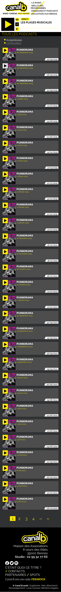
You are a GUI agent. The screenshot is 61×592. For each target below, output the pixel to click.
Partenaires (15, 574)
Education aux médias (44, 13)
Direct (25, 19)
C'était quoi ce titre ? (23, 567)
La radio (36, 2)
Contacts (16, 571)
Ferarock (38, 579)
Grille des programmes (38, 6)
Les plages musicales (36, 22)
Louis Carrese (33, 588)
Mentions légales (49, 588)
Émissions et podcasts (44, 11)
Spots (35, 574)
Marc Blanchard (49, 585)
